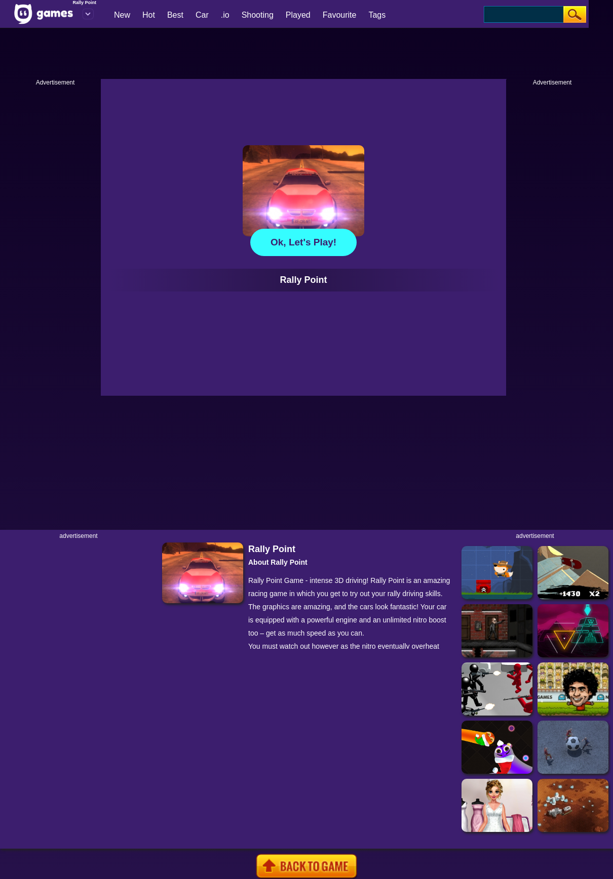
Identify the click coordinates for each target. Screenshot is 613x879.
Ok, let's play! (303, 242)
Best (175, 15)
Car (202, 15)
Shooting (258, 15)
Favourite (340, 15)
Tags (377, 15)
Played (298, 15)
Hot (148, 15)
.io (225, 15)
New (122, 15)
